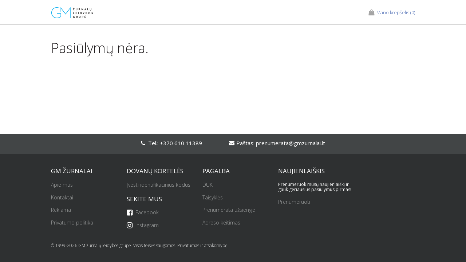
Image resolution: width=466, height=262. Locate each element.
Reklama (61, 210)
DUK (207, 185)
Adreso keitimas (221, 223)
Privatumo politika (72, 223)
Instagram (143, 225)
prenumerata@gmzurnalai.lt (290, 143)
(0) (391, 13)
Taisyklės (212, 198)
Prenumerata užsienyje (228, 210)
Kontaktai (62, 198)
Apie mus (62, 185)
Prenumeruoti (294, 202)
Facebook (143, 213)
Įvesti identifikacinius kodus (158, 185)
